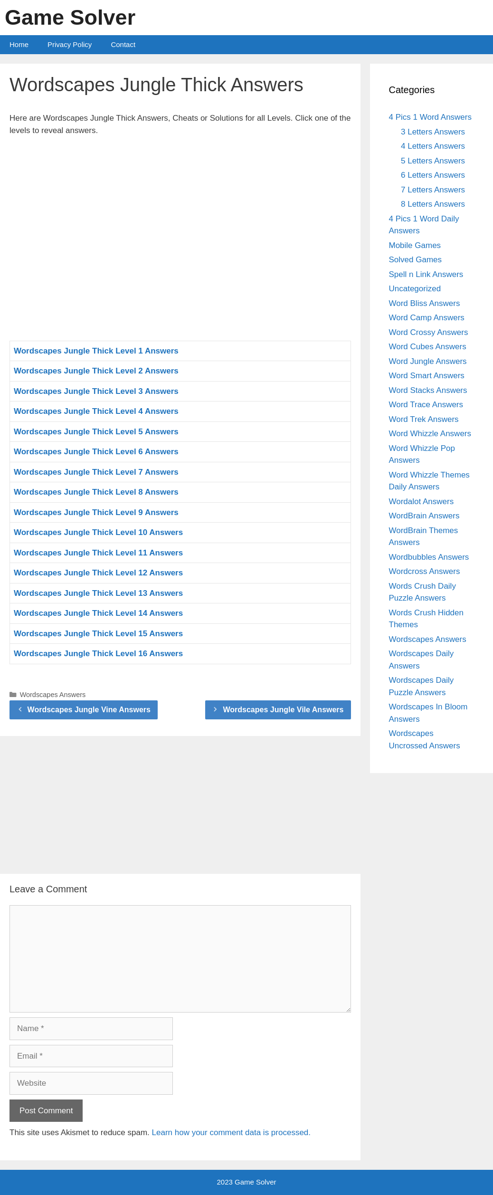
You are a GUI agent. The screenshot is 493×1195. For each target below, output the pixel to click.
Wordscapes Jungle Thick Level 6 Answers (96, 451)
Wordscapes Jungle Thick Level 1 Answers (96, 350)
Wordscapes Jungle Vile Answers (283, 710)
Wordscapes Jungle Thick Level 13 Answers (98, 593)
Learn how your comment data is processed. (231, 1132)
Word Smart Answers (427, 375)
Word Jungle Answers (428, 361)
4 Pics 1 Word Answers (430, 117)
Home (18, 44)
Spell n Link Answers (426, 274)
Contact (123, 44)
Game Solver (70, 17)
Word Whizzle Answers (430, 433)
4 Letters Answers (433, 146)
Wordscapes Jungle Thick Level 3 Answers (96, 391)
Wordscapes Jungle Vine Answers (89, 710)
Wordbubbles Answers (429, 557)
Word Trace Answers (426, 404)
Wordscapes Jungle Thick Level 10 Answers (98, 532)
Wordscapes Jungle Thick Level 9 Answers (96, 512)
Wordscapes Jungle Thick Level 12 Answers (98, 572)
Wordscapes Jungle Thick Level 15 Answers (98, 633)
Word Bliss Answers (424, 303)
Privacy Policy (69, 44)
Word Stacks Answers (428, 390)
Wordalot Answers (421, 501)
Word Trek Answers (424, 419)
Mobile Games (415, 245)
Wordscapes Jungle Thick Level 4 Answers (96, 411)
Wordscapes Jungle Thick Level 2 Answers (96, 370)
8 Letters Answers (433, 204)
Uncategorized (415, 288)
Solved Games (415, 259)
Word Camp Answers (427, 317)
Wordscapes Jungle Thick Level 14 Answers (98, 613)
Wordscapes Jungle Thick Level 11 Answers (98, 552)
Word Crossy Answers (428, 332)
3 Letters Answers (433, 131)
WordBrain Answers (424, 515)
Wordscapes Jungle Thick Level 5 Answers (96, 431)
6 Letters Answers (433, 175)
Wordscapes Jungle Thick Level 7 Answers (96, 472)
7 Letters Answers (433, 189)
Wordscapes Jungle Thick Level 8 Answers (96, 492)
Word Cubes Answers (427, 346)
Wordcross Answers (424, 571)
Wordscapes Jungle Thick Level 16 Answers (98, 653)
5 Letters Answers (433, 160)
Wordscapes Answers (53, 694)
